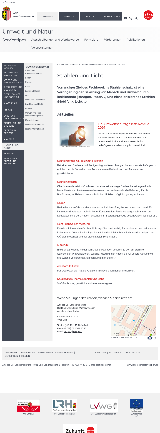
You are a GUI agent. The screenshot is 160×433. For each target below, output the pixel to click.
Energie (28, 82)
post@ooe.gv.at (103, 350)
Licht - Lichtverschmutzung (77, 214)
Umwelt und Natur (37, 67)
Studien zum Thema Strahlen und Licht (85, 263)
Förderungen (112, 39)
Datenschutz (120, 337)
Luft (27, 95)
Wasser (28, 108)
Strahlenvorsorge (69, 178)
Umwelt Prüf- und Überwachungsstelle (34, 114)
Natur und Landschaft (35, 100)
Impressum (102, 337)
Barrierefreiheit (141, 337)
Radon (62, 196)
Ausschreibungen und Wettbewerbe (55, 39)
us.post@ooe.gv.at (73, 316)
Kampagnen (28, 337)
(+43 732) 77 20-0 (78, 350)
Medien (25, 341)
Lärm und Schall (32, 91)
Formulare (91, 39)
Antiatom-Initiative (70, 250)
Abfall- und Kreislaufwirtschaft (33, 72)
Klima (27, 86)
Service (69, 16)
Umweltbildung (31, 120)
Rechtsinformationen (34, 129)
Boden (28, 78)
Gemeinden (11, 341)
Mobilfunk (64, 232)
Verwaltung (111, 16)
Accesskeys (9, 2)
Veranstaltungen (42, 47)
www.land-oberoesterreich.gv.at (142, 350)
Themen (47, 16)
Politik (90, 16)
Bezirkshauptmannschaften (55, 337)
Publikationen (136, 39)
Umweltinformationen (34, 124)
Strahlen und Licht (34, 104)
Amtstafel (11, 337)
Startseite (74, 64)
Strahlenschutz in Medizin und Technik (84, 161)
